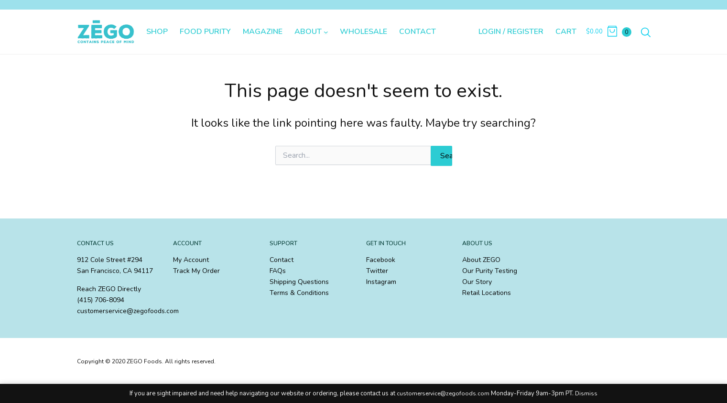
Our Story (477, 281)
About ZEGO (481, 259)
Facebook (380, 259)
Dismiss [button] (586, 393)
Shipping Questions (299, 281)
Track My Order (196, 270)
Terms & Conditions (299, 292)
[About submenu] (326, 32)
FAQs (278, 270)
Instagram (381, 281)
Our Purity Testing (489, 270)
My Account (191, 259)
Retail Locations (486, 292)
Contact (281, 259)
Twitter (377, 270)
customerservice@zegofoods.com (443, 393)
